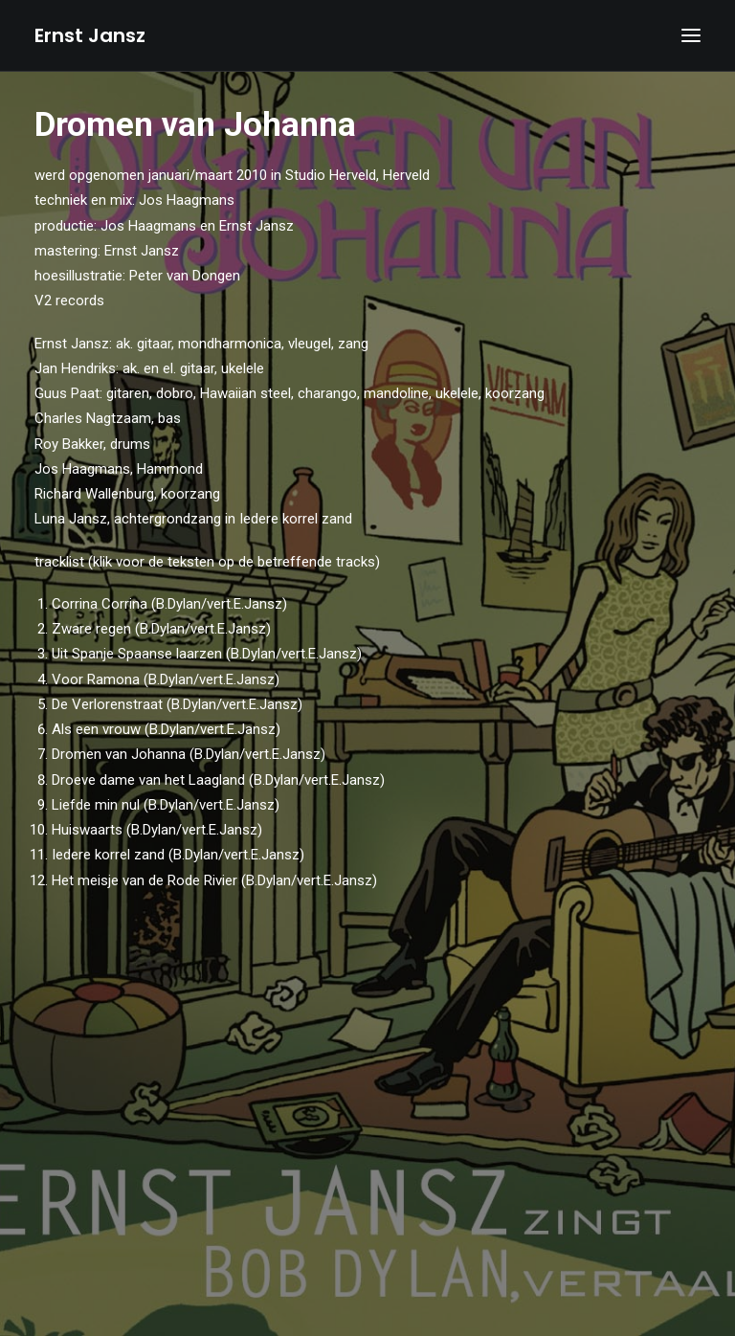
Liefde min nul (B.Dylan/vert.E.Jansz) (165, 804)
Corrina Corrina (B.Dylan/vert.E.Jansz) (169, 603)
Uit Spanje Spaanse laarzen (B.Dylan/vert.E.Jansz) (207, 653)
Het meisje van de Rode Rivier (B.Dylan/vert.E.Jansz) (214, 880)
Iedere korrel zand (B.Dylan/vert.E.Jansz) (186, 854)
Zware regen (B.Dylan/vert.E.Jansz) (161, 628)
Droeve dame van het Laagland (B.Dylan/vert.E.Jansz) (218, 780)
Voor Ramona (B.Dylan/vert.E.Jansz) (165, 679)
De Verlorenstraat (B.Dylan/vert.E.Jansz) (177, 704)
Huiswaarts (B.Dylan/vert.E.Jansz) (157, 829)
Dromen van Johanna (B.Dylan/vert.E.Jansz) (188, 754)
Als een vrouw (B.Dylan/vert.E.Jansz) (166, 729)
